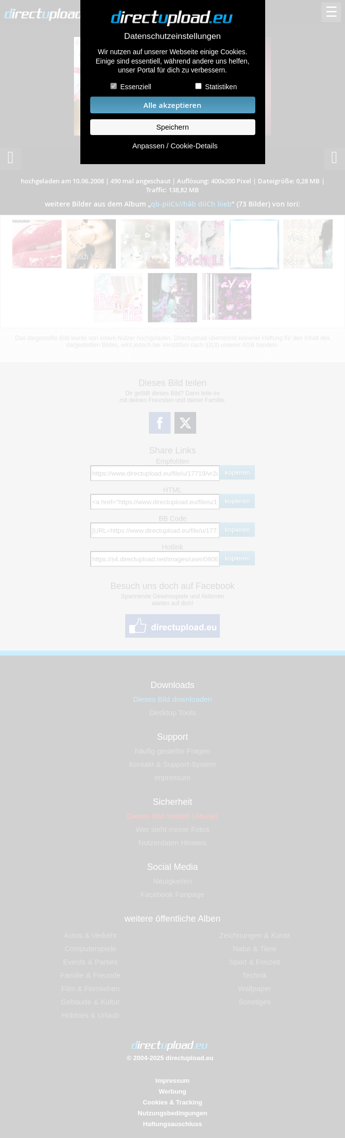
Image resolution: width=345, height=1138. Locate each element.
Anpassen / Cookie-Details (174, 146)
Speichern (172, 127)
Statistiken (221, 87)
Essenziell (135, 87)
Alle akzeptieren (172, 105)
